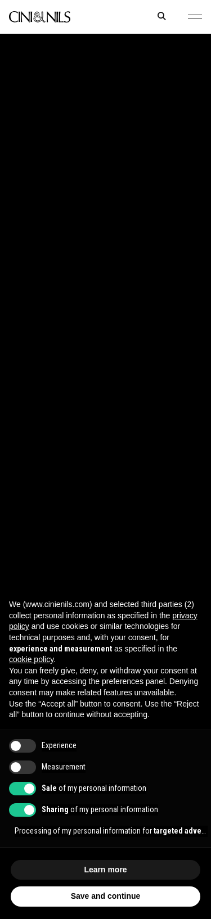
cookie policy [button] (31, 659)
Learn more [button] (105, 869)
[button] (195, 17)
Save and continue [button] (106, 895)
